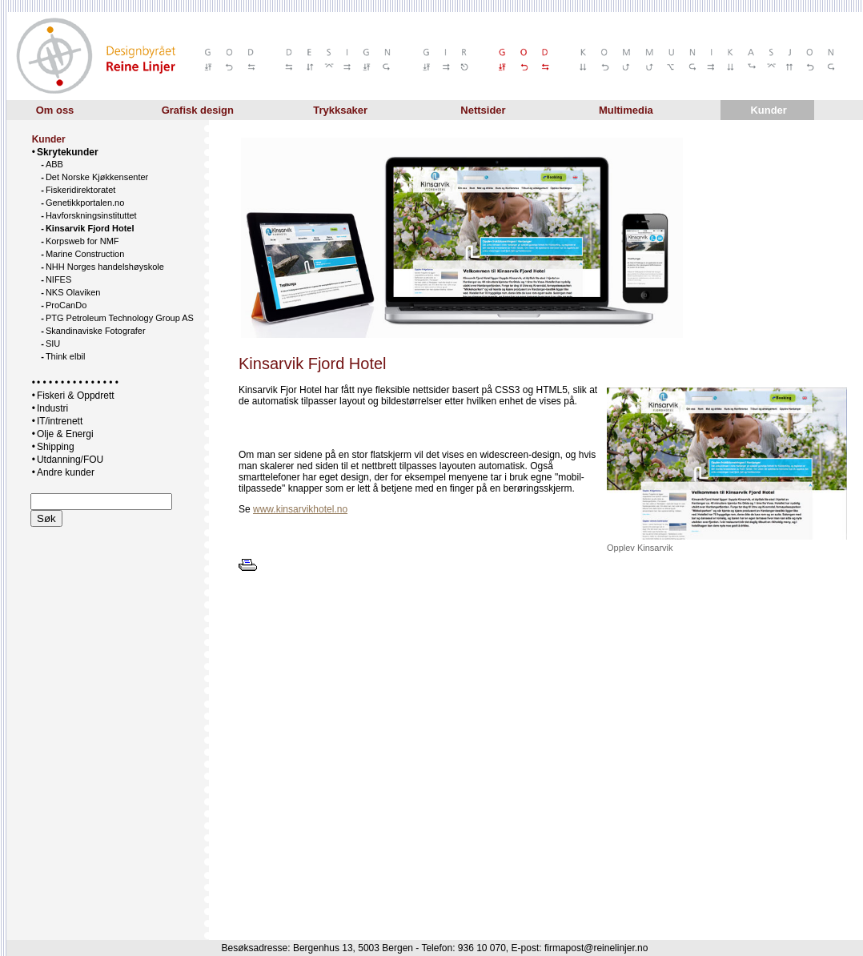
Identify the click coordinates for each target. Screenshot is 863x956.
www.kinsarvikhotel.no (300, 509)
